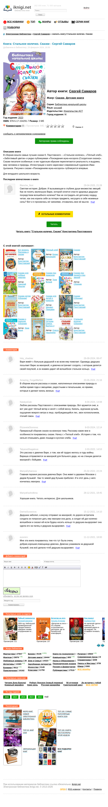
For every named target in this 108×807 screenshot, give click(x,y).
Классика (32, 670)
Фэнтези (7, 657)
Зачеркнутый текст (14, 567)
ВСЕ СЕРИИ (92, 685)
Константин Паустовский (24, 262)
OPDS (63, 789)
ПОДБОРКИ (13, 27)
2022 (40, 697)
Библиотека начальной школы (70, 104)
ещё (47, 696)
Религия (81, 654)
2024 (23, 697)
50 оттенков (72, 683)
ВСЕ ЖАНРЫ (83, 669)
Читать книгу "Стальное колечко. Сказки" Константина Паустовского (54, 231)
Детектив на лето (58, 618)
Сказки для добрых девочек (23, 275)
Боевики (7, 667)
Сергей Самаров (82, 91)
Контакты (87, 789)
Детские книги (75, 97)
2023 (20, 117)
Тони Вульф (51, 281)
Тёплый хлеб (52, 250)
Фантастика (9, 654)
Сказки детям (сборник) (24, 297)
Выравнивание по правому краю (25, 567)
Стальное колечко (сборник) (78, 321)
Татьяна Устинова (58, 621)
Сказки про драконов (51, 274)
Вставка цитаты (39, 567)
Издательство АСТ (73, 111)
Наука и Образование (63, 661)
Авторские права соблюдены (54, 141)
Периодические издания (65, 664)
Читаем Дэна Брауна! (15, 683)
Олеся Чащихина (52, 331)
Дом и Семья (34, 661)
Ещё (93, 202)
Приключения (10, 670)
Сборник (78, 284)
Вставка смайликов (29, 567)
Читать (54, 224)
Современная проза (87, 657)
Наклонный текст (8, 567)
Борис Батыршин (52, 255)
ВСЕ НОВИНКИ (15, 22)
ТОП (33, 22)
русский (58, 108)
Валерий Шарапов (25, 621)
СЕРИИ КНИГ (82, 22)
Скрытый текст (36, 567)
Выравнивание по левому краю (18, 567)
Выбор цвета (32, 567)
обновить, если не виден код (18, 596)
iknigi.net (76, 784)
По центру (21, 567)
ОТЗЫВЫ (63, 22)
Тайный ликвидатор (26, 618)
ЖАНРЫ (46, 22)
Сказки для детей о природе (51, 298)
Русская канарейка (50, 685)
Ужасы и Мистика (86, 663)
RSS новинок (74, 789)
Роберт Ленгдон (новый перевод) (46, 683)
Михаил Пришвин (50, 308)
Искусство (33, 667)
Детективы (8, 664)
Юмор (80, 666)
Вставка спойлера (46, 567)
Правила (98, 789)
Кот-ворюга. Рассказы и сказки (23, 252)
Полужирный (5, 567)
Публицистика (60, 670)
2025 (15, 697)
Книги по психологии (63, 654)
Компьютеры (59, 657)
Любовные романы (13, 661)
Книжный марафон (14, 685)
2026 (7, 697)
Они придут (89, 618)
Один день (32, 685)
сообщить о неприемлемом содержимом (24, 134)
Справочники (84, 660)
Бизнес (31, 654)
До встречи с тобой (91, 683)
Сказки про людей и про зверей (79, 275)
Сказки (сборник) (78, 297)
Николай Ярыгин (22, 285)
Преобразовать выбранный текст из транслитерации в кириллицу (42, 567)
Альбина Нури (89, 621)
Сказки (59, 97)
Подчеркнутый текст (11, 567)
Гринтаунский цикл (73, 685)
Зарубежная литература (40, 664)
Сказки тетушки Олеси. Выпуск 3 (50, 322)
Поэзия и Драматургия (64, 667)
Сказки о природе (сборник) (22, 321)
